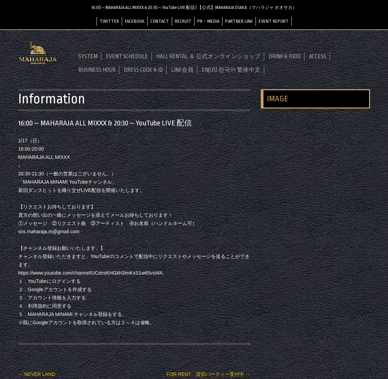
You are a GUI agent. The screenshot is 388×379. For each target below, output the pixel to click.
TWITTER (109, 21)
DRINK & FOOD (285, 56)
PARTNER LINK (239, 21)
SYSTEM (88, 56)
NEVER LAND (36, 374)
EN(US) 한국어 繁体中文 (231, 70)
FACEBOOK (135, 21)
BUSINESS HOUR (97, 70)
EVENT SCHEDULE (127, 56)
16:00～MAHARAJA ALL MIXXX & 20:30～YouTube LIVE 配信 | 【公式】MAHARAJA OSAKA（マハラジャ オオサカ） (194, 7)
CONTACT (159, 21)
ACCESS (317, 56)
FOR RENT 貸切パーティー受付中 (208, 374)
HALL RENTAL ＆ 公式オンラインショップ (208, 56)
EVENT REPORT (274, 21)
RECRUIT (183, 21)
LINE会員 (182, 70)
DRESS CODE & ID (143, 70)
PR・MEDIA (208, 21)
